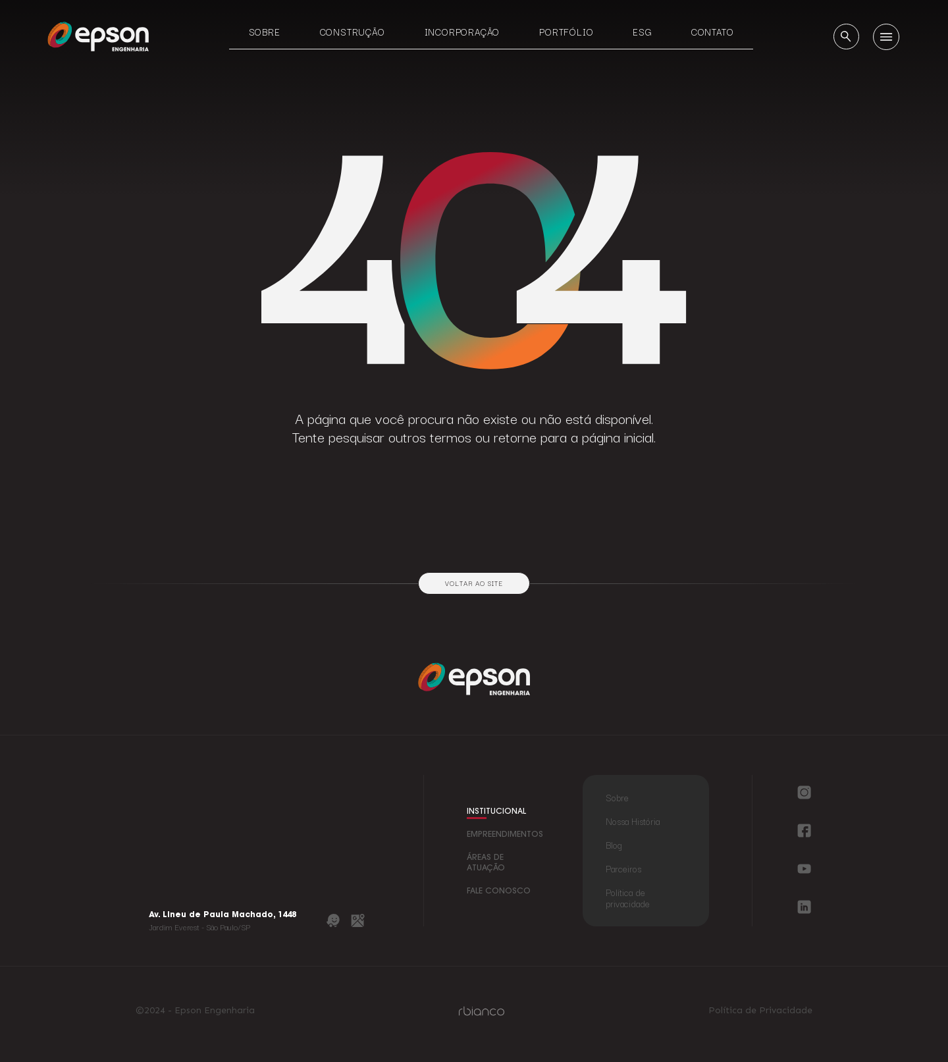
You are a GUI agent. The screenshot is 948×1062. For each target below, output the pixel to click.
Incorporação (462, 31)
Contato (712, 31)
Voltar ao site (473, 583)
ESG (642, 31)
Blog (614, 844)
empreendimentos (505, 835)
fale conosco (499, 891)
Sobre (264, 31)
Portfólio (566, 31)
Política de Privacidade (760, 1010)
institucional (496, 812)
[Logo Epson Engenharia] (98, 35)
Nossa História (633, 821)
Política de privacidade (628, 898)
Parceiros (623, 868)
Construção (352, 31)
